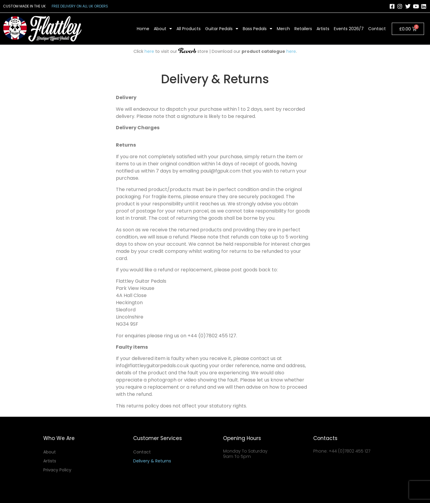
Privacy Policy (57, 470)
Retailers (303, 29)
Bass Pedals (257, 29)
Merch (283, 29)
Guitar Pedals (221, 29)
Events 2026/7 (349, 29)
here (149, 51)
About (163, 29)
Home (143, 29)
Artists (323, 29)
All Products (188, 29)
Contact (377, 29)
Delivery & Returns (152, 461)
